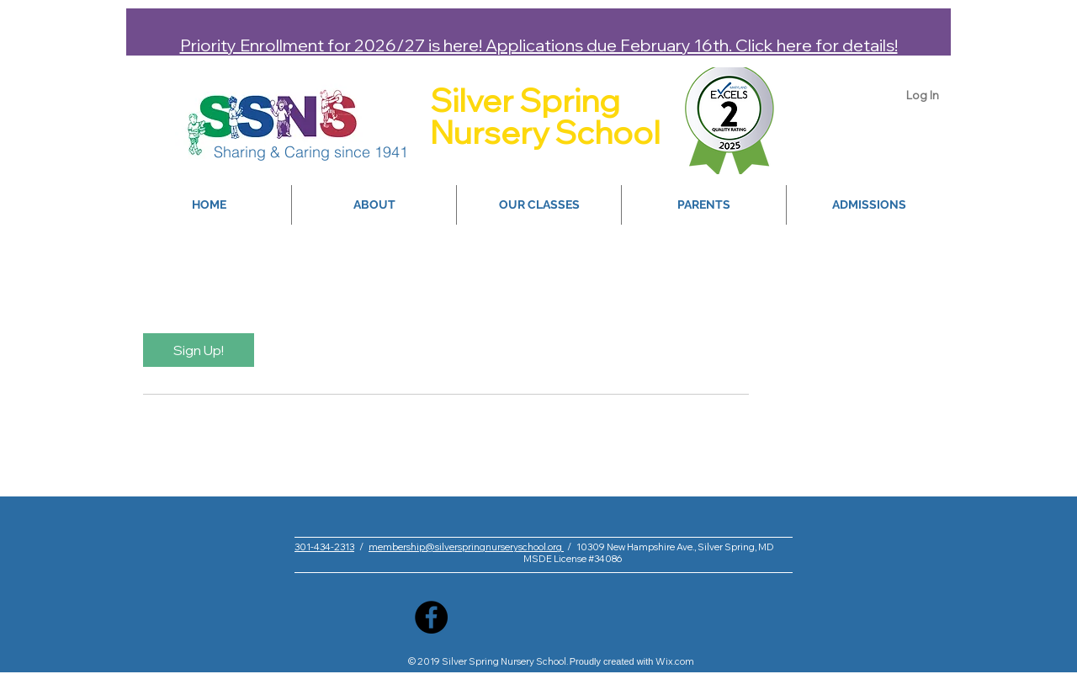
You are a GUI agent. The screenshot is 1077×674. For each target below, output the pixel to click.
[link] (198, 350)
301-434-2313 (324, 547)
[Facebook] (431, 617)
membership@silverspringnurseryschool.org (466, 547)
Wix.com (674, 661)
